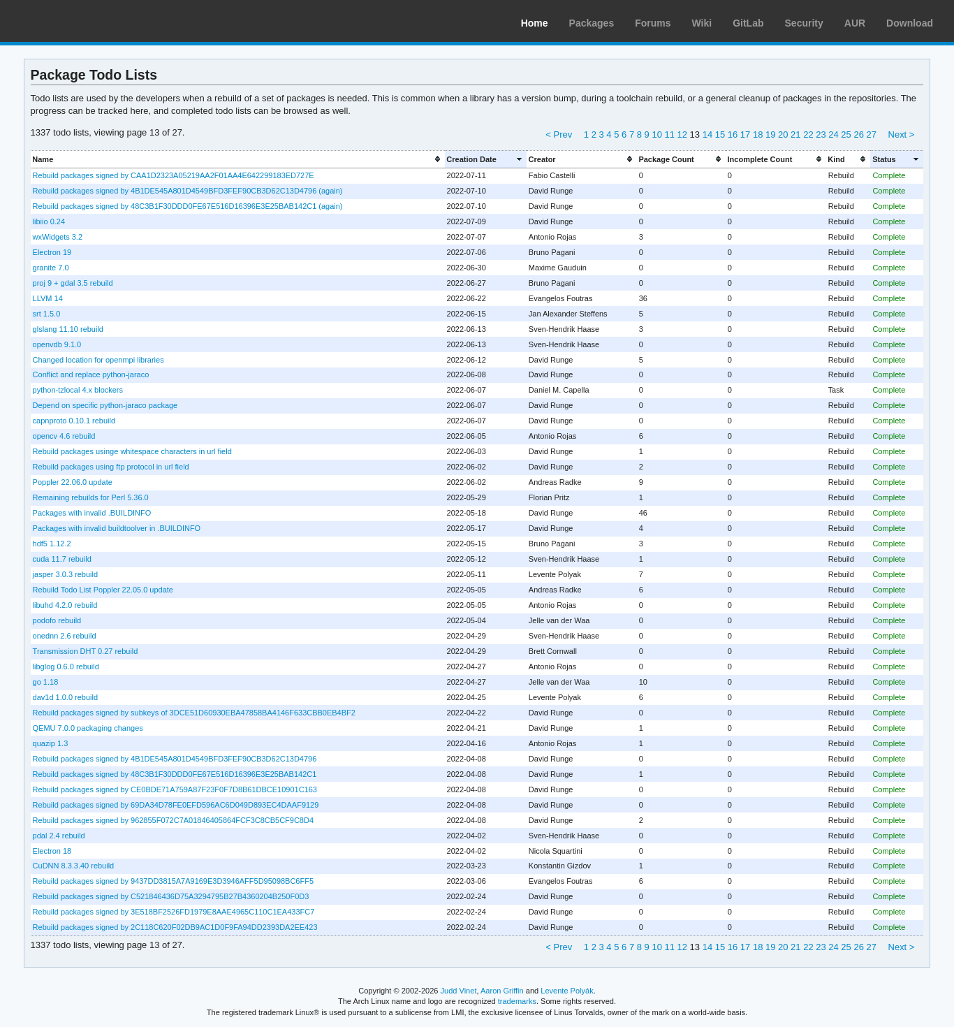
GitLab (748, 23)
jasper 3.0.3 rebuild (65, 574)
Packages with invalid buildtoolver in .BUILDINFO (117, 528)
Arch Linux (76, 21)
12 (682, 134)
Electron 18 (52, 851)
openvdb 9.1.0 (57, 344)
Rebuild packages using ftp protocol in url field (111, 466)
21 (795, 134)
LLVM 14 (48, 298)
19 (770, 134)
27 (871, 134)
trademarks (517, 1001)
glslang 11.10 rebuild (68, 329)
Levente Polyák (567, 990)
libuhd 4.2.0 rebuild (65, 605)
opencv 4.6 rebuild (64, 436)
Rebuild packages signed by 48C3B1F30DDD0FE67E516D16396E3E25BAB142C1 (175, 774)
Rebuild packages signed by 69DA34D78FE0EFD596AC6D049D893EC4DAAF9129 (176, 805)
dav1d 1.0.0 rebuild (65, 697)
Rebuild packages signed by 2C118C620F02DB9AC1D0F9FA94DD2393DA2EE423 (175, 927)
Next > (901, 134)
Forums (652, 23)
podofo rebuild (57, 620)
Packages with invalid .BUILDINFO (92, 513)
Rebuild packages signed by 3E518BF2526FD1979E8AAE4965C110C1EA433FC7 (174, 912)
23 (820, 134)
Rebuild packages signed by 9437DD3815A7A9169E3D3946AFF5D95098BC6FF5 (173, 881)
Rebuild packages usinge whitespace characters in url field (132, 451)
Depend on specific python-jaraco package (105, 405)
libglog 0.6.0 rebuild (66, 666)
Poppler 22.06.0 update (72, 482)
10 (656, 134)
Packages (592, 23)
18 (758, 134)
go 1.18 (46, 682)
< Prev (558, 134)
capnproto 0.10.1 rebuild (74, 420)
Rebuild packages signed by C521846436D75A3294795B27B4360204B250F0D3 (171, 896)
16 (732, 134)
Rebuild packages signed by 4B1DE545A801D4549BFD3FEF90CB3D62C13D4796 (175, 759)
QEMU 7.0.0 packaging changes (88, 728)
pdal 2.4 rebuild (59, 835)
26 (858, 134)
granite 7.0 (51, 267)
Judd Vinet (459, 990)
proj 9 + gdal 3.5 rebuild (73, 283)
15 (720, 134)
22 (808, 134)
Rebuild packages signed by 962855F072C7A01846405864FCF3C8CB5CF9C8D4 (173, 820)
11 (669, 134)
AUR (854, 23)
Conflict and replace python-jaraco (91, 374)
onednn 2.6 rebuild (64, 636)
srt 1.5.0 (47, 313)
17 (745, 134)
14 (707, 134)
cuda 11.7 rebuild (62, 559)
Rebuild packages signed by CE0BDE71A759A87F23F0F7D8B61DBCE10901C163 (175, 789)
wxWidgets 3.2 (57, 237)
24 (833, 134)
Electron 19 (52, 252)
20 (783, 134)
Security (804, 23)
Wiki (702, 23)
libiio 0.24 (49, 221)
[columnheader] (238, 159)
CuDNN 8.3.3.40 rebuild (74, 865)
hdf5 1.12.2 (52, 543)
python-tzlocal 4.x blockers (78, 390)
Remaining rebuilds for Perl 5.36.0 (91, 497)
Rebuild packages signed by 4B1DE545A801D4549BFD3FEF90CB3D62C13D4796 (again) (188, 191)
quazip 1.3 (50, 743)
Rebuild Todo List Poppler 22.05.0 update (103, 589)
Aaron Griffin (502, 990)
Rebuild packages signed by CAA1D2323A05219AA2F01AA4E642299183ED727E (173, 175)
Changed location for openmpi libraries (98, 360)
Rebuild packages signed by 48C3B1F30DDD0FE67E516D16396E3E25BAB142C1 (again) (188, 206)
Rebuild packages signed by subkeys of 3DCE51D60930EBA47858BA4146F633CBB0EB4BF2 (194, 712)
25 (846, 134)
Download (909, 23)
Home (534, 23)
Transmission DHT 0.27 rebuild (85, 651)
